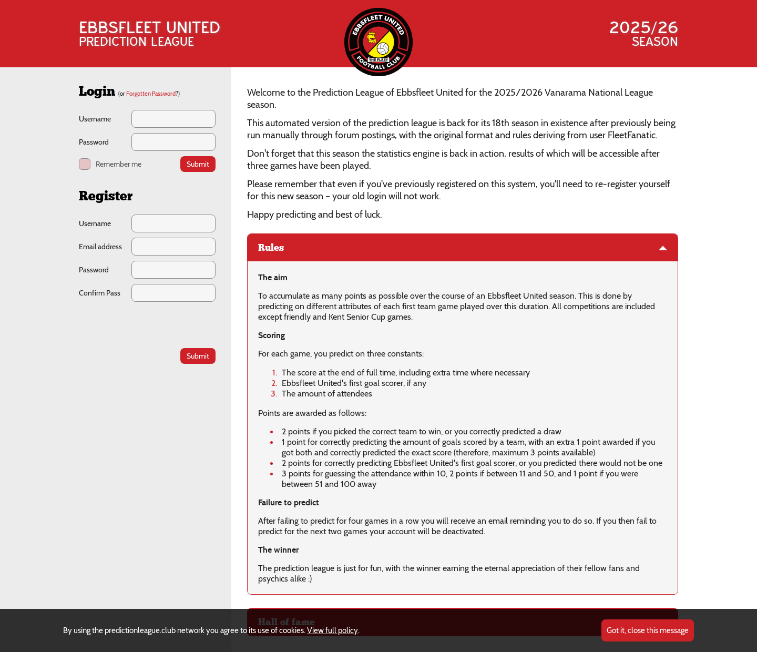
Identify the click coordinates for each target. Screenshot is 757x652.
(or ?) (149, 93)
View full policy (332, 630)
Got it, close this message (648, 630)
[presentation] (147, 324)
